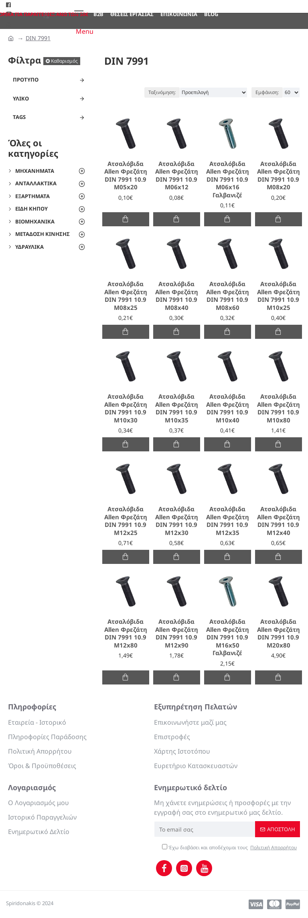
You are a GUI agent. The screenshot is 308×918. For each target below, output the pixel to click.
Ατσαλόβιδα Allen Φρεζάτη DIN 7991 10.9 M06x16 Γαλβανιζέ (227, 179)
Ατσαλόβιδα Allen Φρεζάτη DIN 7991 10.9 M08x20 (278, 175)
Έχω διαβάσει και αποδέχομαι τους (230, 847)
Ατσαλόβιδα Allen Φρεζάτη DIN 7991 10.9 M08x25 (125, 295)
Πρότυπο (25, 79)
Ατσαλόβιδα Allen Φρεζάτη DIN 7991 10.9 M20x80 (278, 633)
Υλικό (21, 98)
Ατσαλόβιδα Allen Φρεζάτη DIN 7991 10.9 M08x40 (176, 295)
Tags (19, 117)
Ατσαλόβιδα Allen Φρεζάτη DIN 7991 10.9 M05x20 (125, 175)
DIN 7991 (38, 38)
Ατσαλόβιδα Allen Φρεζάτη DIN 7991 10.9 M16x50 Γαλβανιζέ (227, 637)
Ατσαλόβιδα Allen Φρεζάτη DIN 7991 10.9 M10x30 (125, 408)
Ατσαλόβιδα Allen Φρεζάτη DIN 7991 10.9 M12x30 (176, 521)
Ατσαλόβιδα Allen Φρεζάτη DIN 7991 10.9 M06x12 (176, 175)
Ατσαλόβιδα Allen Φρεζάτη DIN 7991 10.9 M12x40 (278, 521)
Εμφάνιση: (267, 92)
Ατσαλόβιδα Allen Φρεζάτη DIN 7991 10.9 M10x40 (227, 408)
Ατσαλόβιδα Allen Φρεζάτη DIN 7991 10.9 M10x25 (278, 295)
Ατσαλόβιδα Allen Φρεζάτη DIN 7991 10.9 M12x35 (227, 521)
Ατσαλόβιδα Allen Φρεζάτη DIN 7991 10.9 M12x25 (125, 521)
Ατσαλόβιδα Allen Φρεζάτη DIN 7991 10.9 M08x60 (227, 295)
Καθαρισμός (64, 60)
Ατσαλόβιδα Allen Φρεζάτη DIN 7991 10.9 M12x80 (125, 633)
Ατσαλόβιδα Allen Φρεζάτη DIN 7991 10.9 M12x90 (176, 633)
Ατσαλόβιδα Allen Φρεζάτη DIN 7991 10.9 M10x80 (278, 408)
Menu (84, 31)
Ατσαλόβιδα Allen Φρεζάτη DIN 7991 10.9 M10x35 (176, 408)
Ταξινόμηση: (162, 92)
